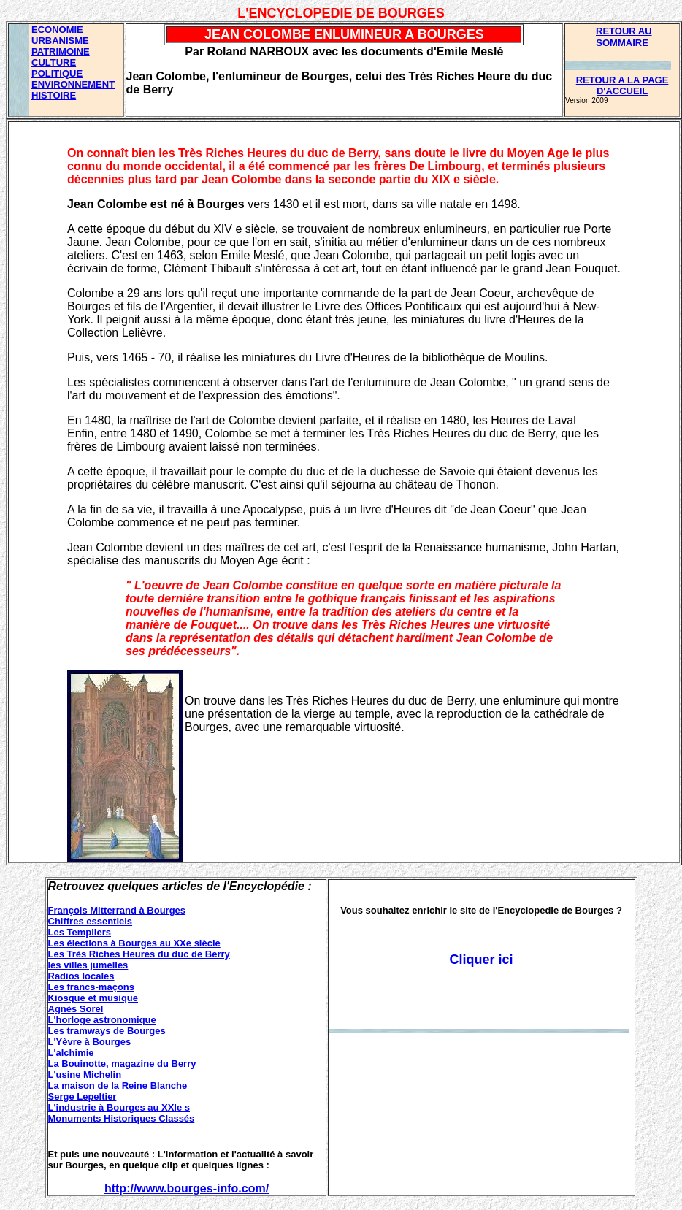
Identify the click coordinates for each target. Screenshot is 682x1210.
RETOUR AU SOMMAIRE (624, 37)
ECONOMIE (57, 29)
